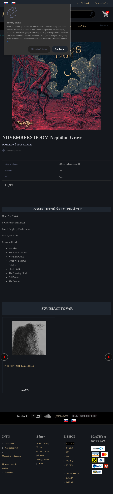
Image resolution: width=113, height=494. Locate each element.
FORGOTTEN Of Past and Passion (20, 366)
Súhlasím (59, 49)
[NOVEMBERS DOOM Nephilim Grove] (56, 86)
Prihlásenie (85, 3)
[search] (91, 15)
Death (45, 443)
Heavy (39, 460)
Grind (46, 451)
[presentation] (4, 357)
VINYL (81, 25)
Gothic (39, 451)
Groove (40, 455)
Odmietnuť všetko (39, 49)
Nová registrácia (101, 3)
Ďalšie (103, 25)
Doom (39, 447)
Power (46, 460)
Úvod (2, 35)
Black (38, 443)
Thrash (40, 463)
